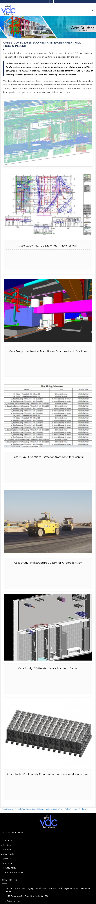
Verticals (18, 809)
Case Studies (27, 809)
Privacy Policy (64, 809)
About (4, 809)
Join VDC (35, 809)
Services (11, 809)
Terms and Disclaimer (78, 809)
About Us (7, 840)
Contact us (43, 809)
